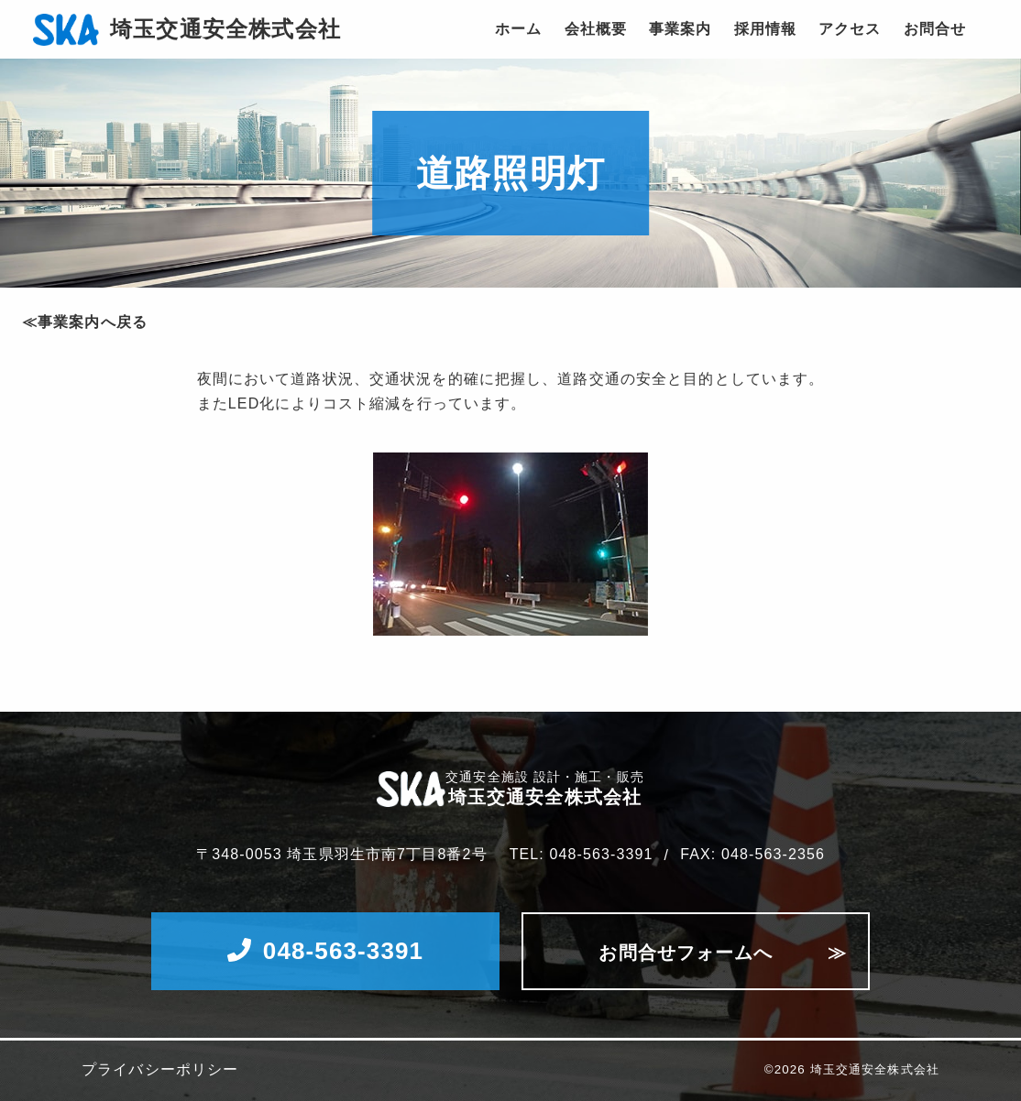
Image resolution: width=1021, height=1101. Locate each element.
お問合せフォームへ (685, 953)
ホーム (518, 29)
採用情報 (765, 29)
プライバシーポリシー (160, 1070)
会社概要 (596, 29)
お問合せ (935, 29)
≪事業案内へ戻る (85, 322)
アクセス (849, 29)
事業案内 (680, 29)
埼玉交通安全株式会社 (225, 28)
